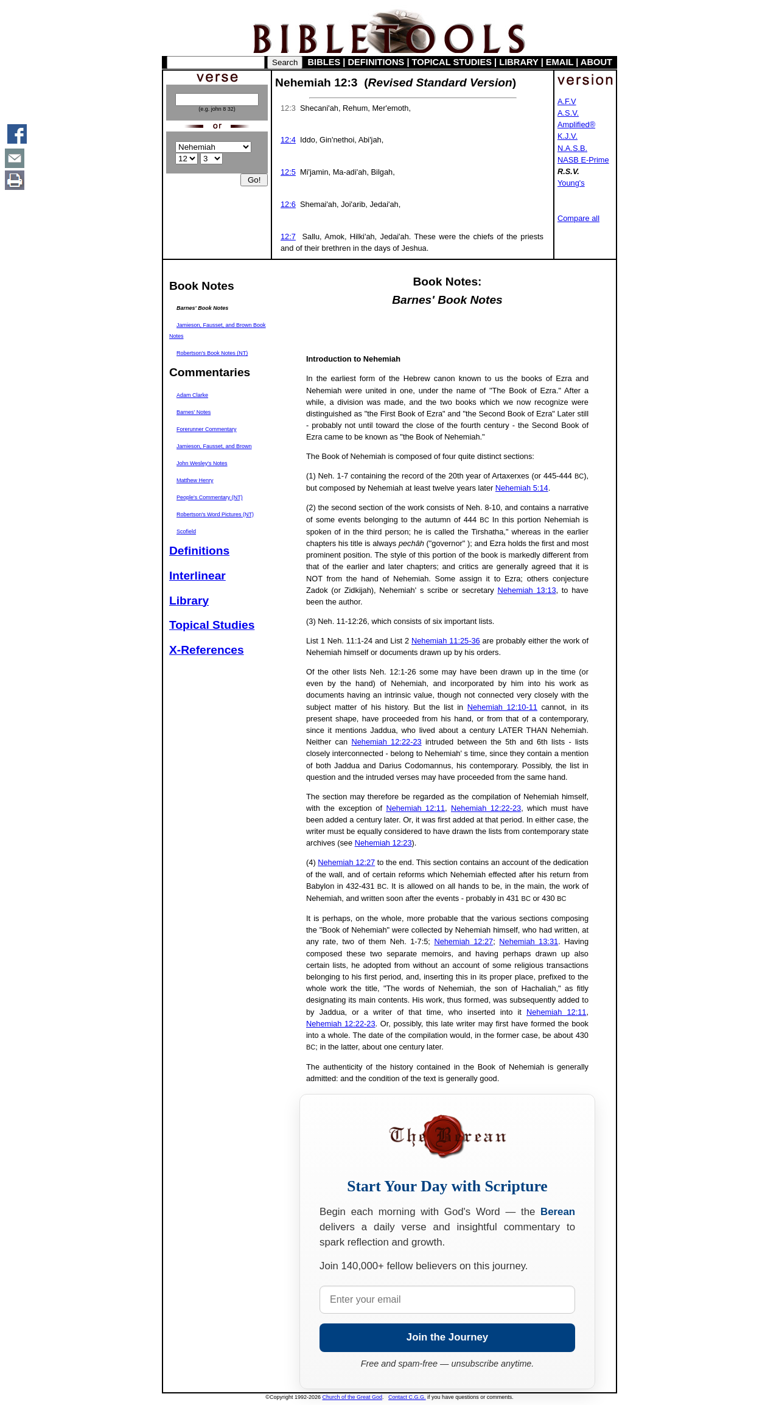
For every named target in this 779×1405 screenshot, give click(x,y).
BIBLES (324, 62)
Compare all (578, 218)
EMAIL (559, 62)
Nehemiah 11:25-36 (445, 640)
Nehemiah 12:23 (383, 842)
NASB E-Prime (583, 159)
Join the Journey (447, 1337)
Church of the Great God (353, 1397)
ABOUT (596, 62)
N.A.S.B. (572, 148)
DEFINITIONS (376, 62)
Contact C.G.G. (407, 1397)
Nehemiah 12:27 (346, 862)
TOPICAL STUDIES (452, 62)
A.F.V (566, 101)
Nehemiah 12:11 (415, 808)
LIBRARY (518, 62)
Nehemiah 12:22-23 (386, 741)
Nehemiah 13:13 (526, 590)
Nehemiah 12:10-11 (502, 707)
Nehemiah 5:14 (521, 487)
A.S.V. (568, 112)
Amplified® (576, 124)
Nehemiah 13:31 (528, 941)
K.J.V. (567, 136)
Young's (571, 182)
